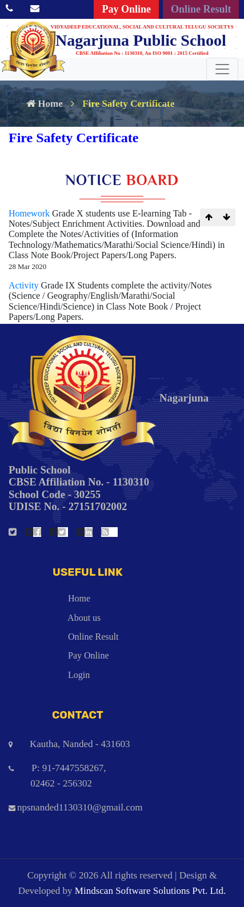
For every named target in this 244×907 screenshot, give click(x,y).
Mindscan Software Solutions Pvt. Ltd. (150, 890)
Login (49, 675)
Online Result (201, 9)
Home (44, 103)
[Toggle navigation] (222, 69)
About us (55, 618)
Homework (30, 213)
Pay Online (126, 9)
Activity (25, 285)
